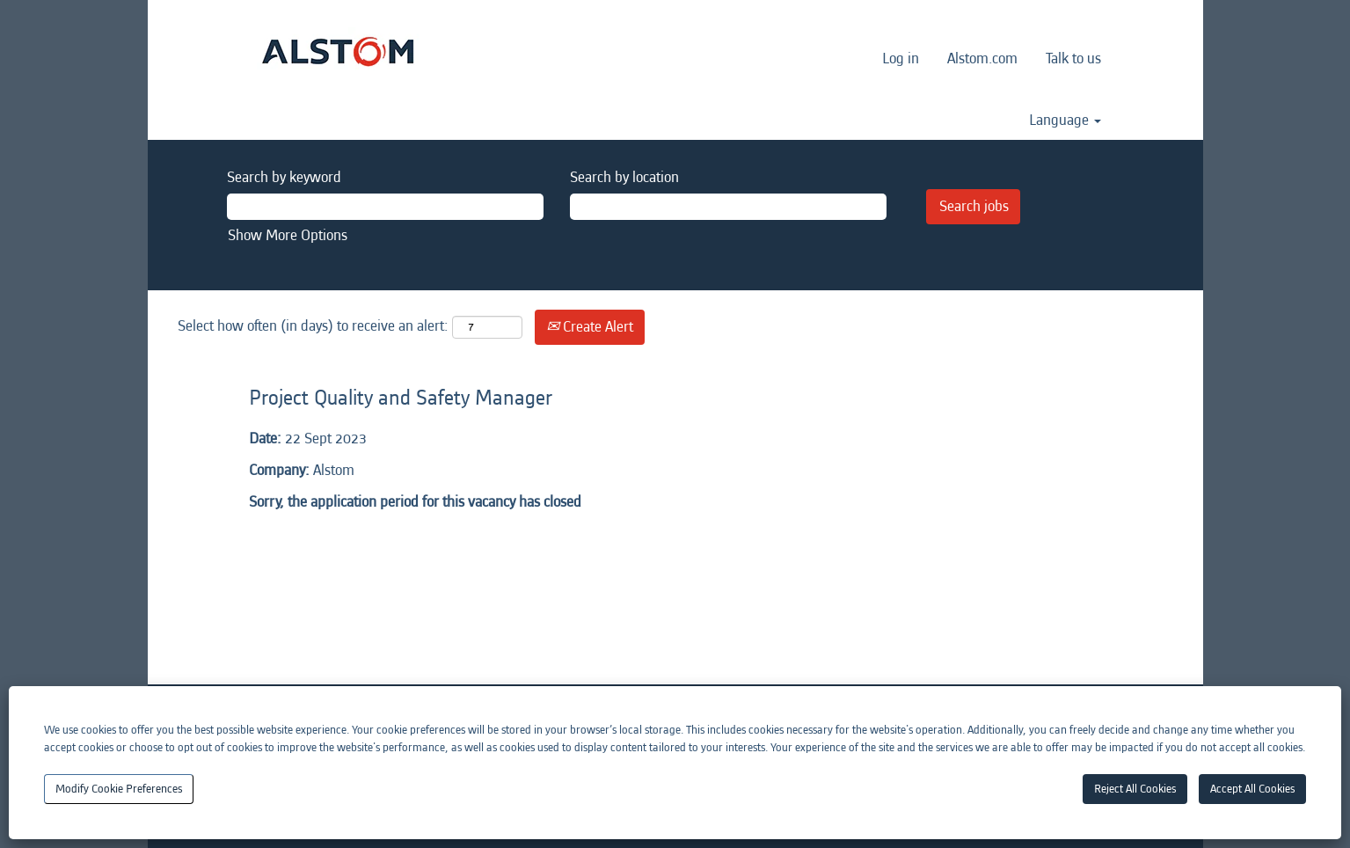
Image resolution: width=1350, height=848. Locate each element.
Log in (900, 58)
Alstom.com (982, 58)
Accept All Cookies (1252, 788)
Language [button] (1065, 120)
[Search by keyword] (385, 207)
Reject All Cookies (1135, 788)
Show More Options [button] (287, 235)
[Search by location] (728, 207)
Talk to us (1073, 58)
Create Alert (589, 327)
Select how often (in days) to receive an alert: (313, 326)
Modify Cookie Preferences (118, 788)
